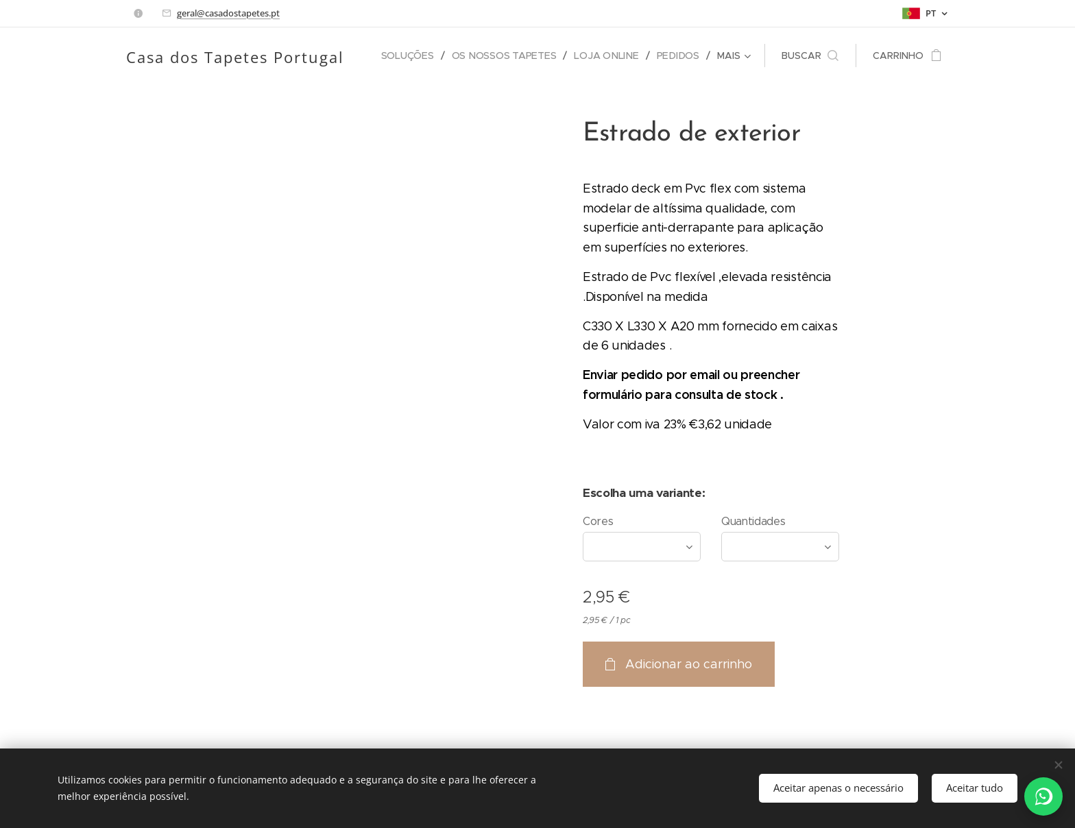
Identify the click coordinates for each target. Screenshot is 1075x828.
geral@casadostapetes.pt (228, 13)
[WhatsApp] (1043, 796)
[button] (810, 55)
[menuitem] (412, 55)
